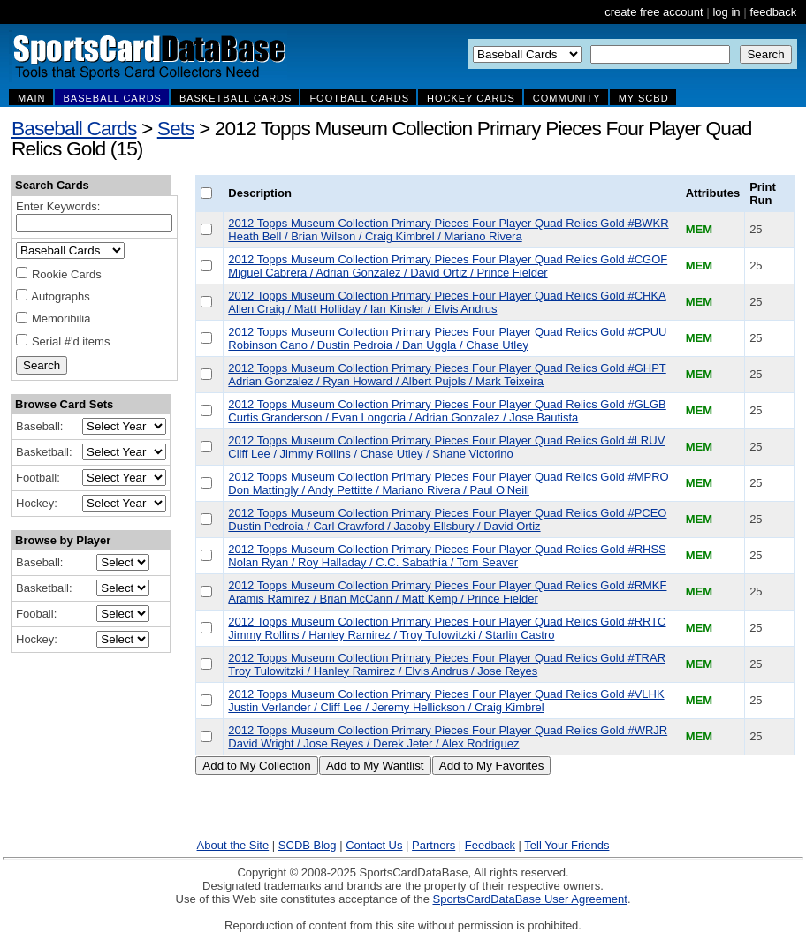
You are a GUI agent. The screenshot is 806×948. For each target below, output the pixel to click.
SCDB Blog (307, 845)
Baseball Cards (74, 128)
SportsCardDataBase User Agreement (529, 899)
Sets (175, 128)
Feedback (490, 845)
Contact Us (374, 845)
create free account (653, 12)
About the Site (233, 845)
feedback (772, 12)
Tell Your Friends (566, 845)
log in (726, 12)
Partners (433, 845)
